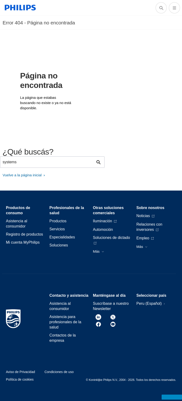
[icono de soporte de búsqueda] (161, 8)
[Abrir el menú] (174, 8)
